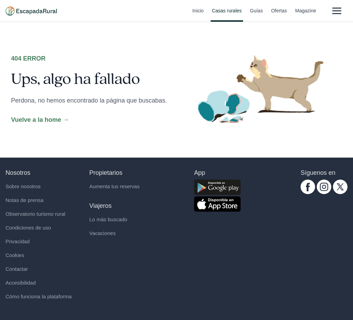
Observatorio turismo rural (35, 214)
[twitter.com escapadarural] (340, 187)
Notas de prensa (24, 200)
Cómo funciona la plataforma (39, 296)
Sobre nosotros (23, 186)
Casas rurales (227, 15)
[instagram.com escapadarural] (324, 187)
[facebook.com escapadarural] (308, 187)
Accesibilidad (21, 283)
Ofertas (279, 15)
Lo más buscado (108, 219)
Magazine (305, 15)
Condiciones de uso (28, 228)
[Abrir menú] (336, 11)
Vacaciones (102, 233)
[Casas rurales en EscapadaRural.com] (31, 11)
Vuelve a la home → (40, 119)
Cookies (15, 255)
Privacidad (18, 241)
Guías (256, 15)
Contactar (17, 269)
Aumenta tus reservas (114, 186)
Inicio (198, 15)
